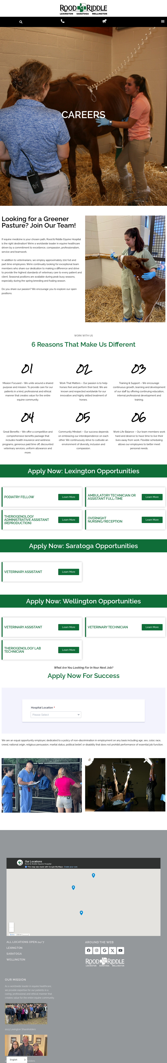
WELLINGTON (16, 959)
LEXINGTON (15, 947)
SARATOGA (14, 953)
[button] (21, 22)
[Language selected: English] (17, 1060)
